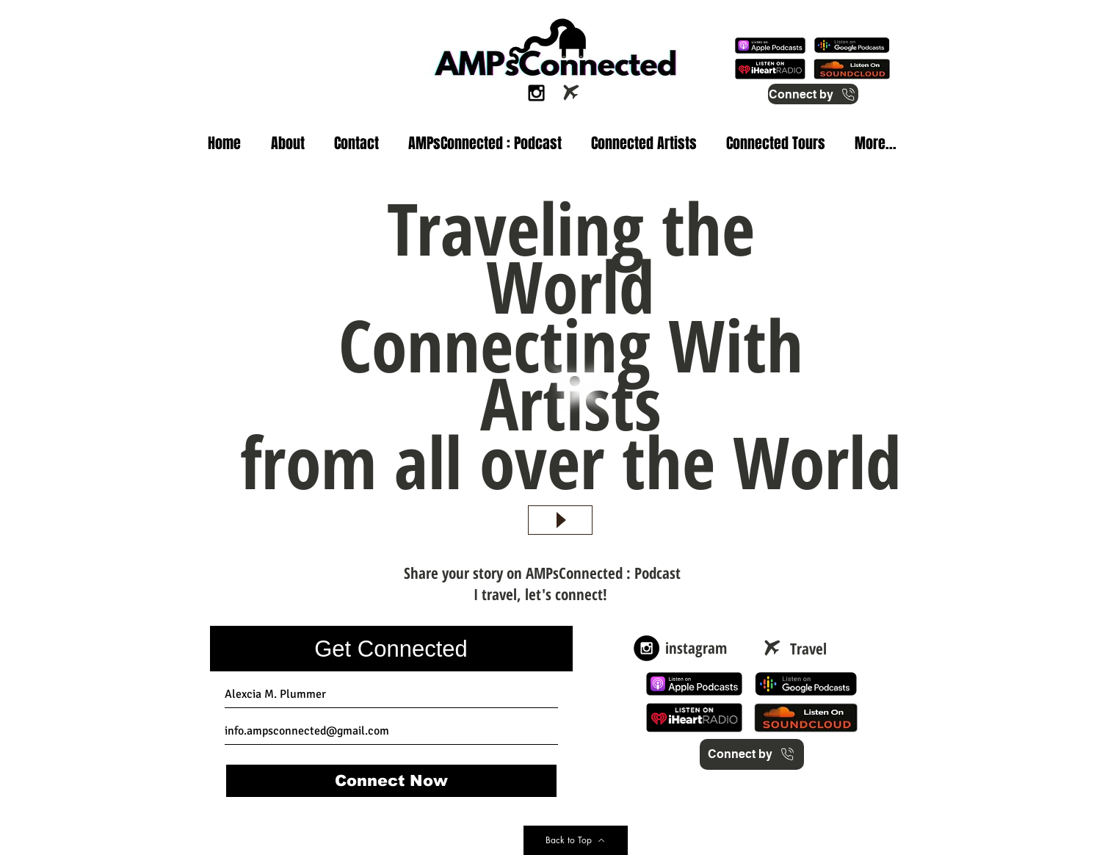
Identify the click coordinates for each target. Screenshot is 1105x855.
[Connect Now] (391, 780)
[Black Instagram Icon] (536, 93)
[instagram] (696, 648)
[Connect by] (813, 94)
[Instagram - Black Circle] (646, 648)
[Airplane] (571, 92)
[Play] (560, 520)
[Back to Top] (575, 840)
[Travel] (809, 649)
